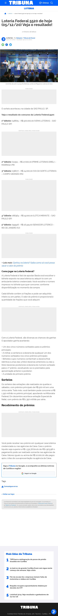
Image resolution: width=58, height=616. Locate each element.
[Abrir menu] (6, 3)
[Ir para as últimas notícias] (44, 2)
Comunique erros (10, 486)
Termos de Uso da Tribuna (45, 503)
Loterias (29, 8)
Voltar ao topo (8, 494)
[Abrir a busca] (52, 3)
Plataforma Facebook (10, 505)
